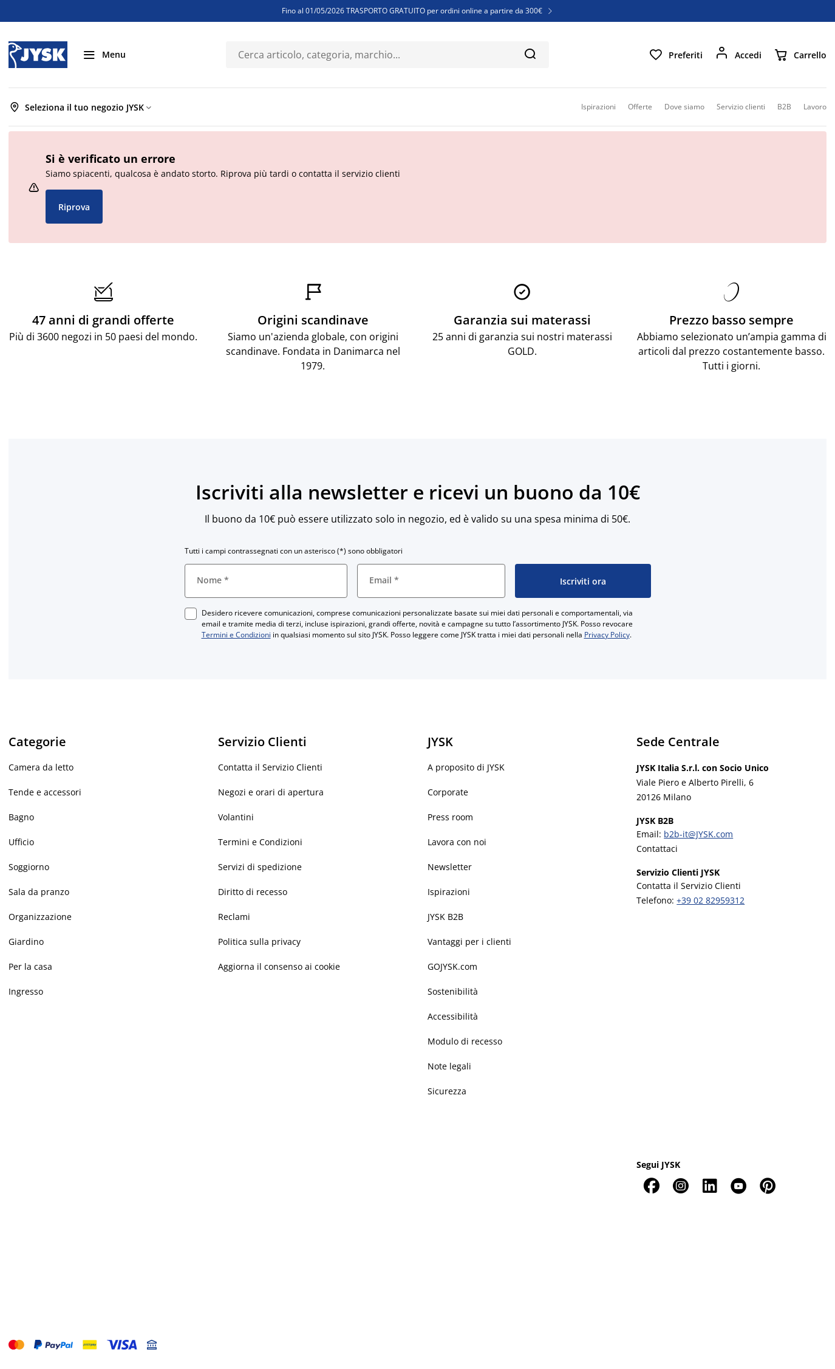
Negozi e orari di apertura (271, 792)
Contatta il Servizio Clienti (270, 767)
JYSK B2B (445, 916)
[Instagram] (680, 1185)
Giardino (26, 941)
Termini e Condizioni (236, 635)
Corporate (448, 792)
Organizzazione (40, 916)
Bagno (21, 817)
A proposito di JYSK (466, 767)
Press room (450, 817)
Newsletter (450, 867)
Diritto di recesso (252, 891)
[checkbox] (191, 614)
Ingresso (26, 991)
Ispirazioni (449, 891)
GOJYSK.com (452, 966)
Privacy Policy (607, 635)
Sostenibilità (453, 991)
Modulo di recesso (465, 1041)
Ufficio (21, 842)
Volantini (236, 817)
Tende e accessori (45, 792)
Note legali (449, 1066)
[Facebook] (651, 1185)
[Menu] (104, 55)
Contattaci (657, 848)
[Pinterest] (767, 1185)
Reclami (234, 916)
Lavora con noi (457, 842)
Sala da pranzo (39, 891)
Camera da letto (41, 767)
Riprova (74, 207)
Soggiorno (29, 867)
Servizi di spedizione (260, 867)
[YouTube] (738, 1185)
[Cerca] (530, 53)
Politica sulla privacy (259, 941)
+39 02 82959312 (711, 900)
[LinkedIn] (709, 1185)
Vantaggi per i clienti (469, 941)
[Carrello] (800, 55)
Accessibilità (453, 1016)
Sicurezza (447, 1091)
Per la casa (30, 966)
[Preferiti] (676, 55)
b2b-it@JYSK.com (698, 834)
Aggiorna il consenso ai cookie (279, 966)
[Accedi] (738, 54)
